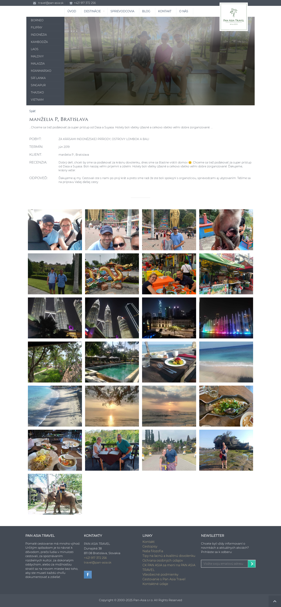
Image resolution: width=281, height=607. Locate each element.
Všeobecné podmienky (160, 574)
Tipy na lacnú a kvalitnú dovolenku (168, 556)
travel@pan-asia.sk (50, 3)
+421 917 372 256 (85, 3)
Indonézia (39, 34)
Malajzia (38, 63)
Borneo (37, 20)
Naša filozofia (152, 551)
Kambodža (39, 42)
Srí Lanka (38, 78)
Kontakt (148, 542)
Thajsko (37, 92)
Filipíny (36, 27)
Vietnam (37, 99)
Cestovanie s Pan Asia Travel (163, 579)
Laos (34, 49)
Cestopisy (149, 546)
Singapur (38, 85)
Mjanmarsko (41, 71)
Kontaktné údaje (155, 584)
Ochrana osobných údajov (162, 560)
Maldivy (37, 56)
